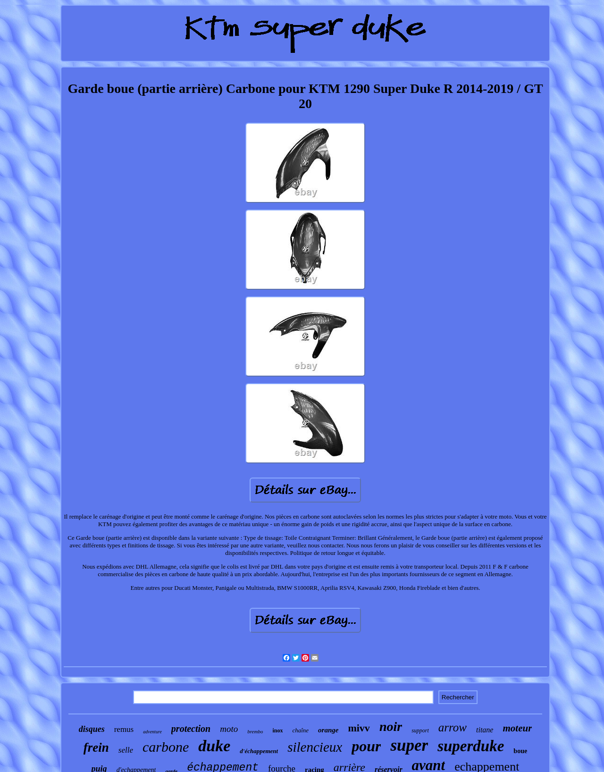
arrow (452, 727)
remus (124, 729)
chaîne (300, 730)
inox (277, 730)
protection (190, 728)
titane (484, 730)
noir (390, 726)
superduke (470, 746)
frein (96, 747)
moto (229, 729)
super (409, 745)
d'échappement (259, 751)
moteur (517, 728)
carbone (166, 747)
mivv (358, 728)
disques (92, 729)
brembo (255, 731)
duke (214, 746)
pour (366, 746)
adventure (152, 731)
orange (328, 730)
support (420, 730)
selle (125, 750)
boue (520, 751)
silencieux (314, 747)
